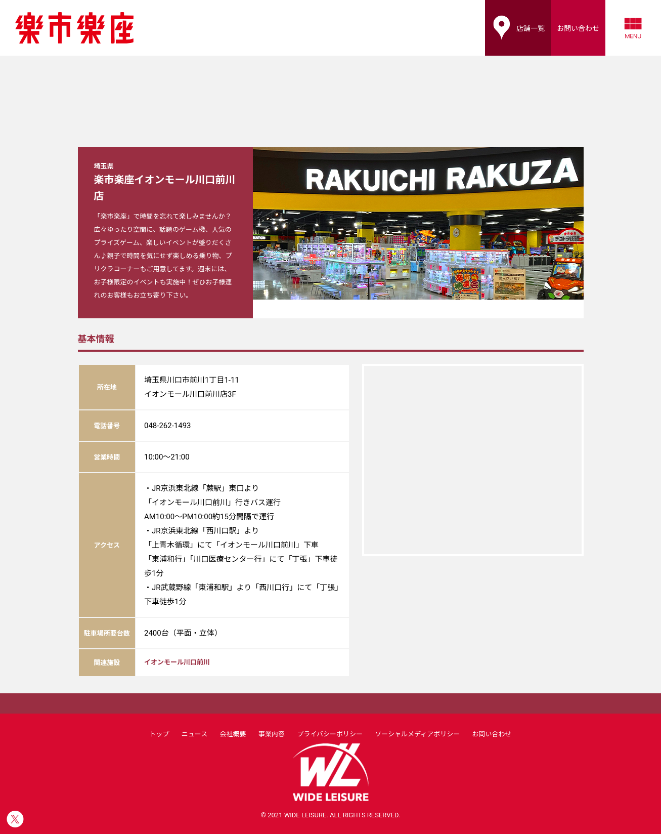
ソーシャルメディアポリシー (417, 734)
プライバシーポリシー (330, 734)
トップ (159, 734)
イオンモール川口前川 (177, 662)
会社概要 (233, 734)
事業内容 (271, 734)
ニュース (194, 734)
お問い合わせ (492, 734)
